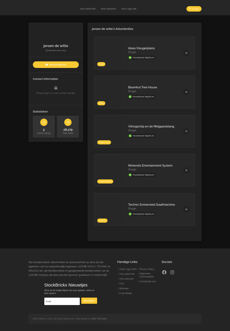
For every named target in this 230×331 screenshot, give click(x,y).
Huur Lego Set (128, 8)
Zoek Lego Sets (128, 269)
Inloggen (193, 8)
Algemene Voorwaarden (146, 275)
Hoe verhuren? (108, 8)
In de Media (125, 293)
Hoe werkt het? (88, 8)
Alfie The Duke (98, 318)
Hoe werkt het (127, 274)
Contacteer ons (147, 281)
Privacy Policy (146, 269)
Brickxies (124, 288)
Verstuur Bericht (56, 64)
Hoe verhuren (126, 278)
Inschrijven (89, 301)
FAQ (121, 283)
